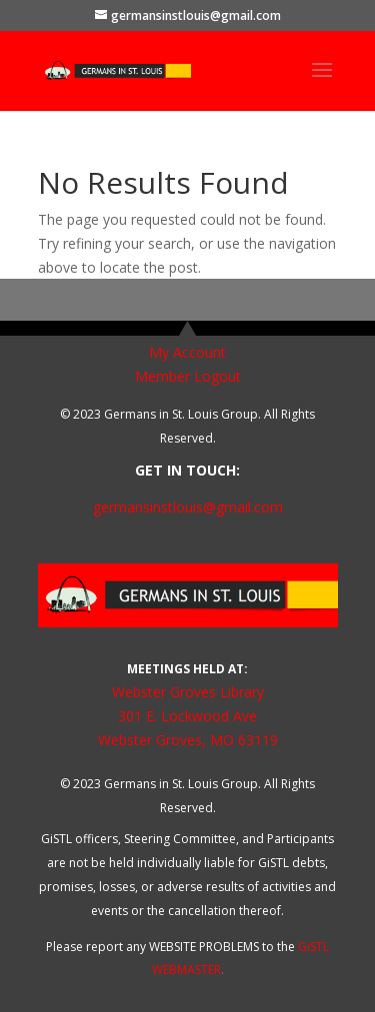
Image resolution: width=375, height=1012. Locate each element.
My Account (187, 352)
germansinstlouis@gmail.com (188, 507)
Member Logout (188, 376)
